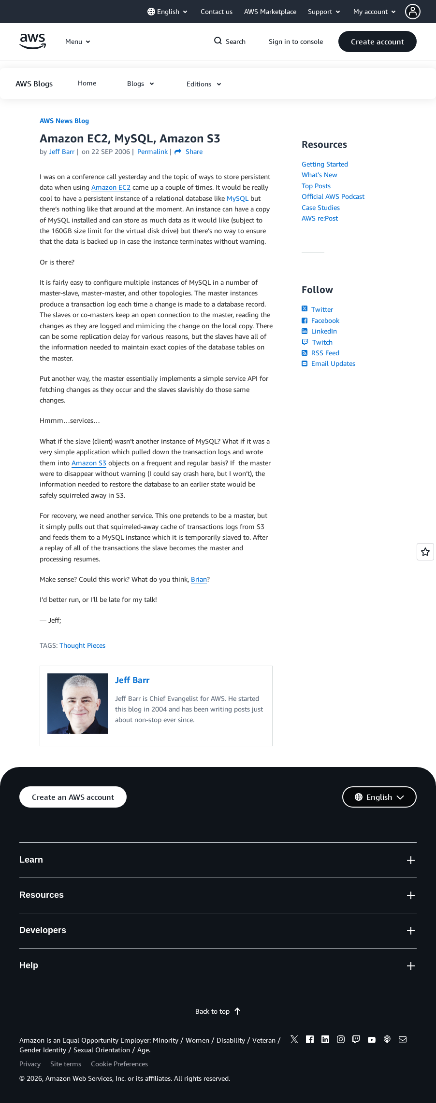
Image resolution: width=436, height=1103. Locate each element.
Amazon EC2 (111, 187)
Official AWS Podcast (333, 196)
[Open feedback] (425, 551)
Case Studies (321, 207)
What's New (319, 174)
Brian (199, 579)
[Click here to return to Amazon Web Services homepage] (32, 46)
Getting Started (325, 164)
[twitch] (356, 1040)
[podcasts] (387, 1040)
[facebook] (310, 1040)
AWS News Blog (64, 120)
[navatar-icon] (413, 11)
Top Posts (316, 186)
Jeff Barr (61, 151)
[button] (420, 11)
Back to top (218, 1011)
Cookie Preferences (119, 1064)
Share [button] (188, 151)
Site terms (65, 1064)
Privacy (30, 1064)
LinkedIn (319, 331)
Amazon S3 (89, 463)
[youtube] (372, 1040)
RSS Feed (320, 353)
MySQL (237, 198)
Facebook (320, 320)
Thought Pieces (82, 645)
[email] (403, 1040)
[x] (294, 1040)
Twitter (317, 309)
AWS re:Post (320, 218)
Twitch (317, 342)
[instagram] (341, 1040)
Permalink (152, 151)
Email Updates (328, 363)
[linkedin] (325, 1040)
